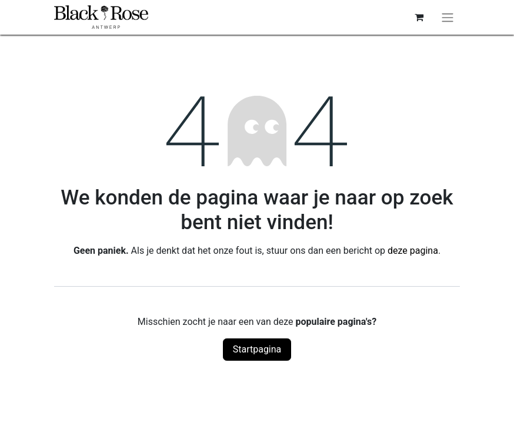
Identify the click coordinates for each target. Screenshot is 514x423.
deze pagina (413, 250)
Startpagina (257, 349)
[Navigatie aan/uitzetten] (447, 17)
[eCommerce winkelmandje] (418, 17)
